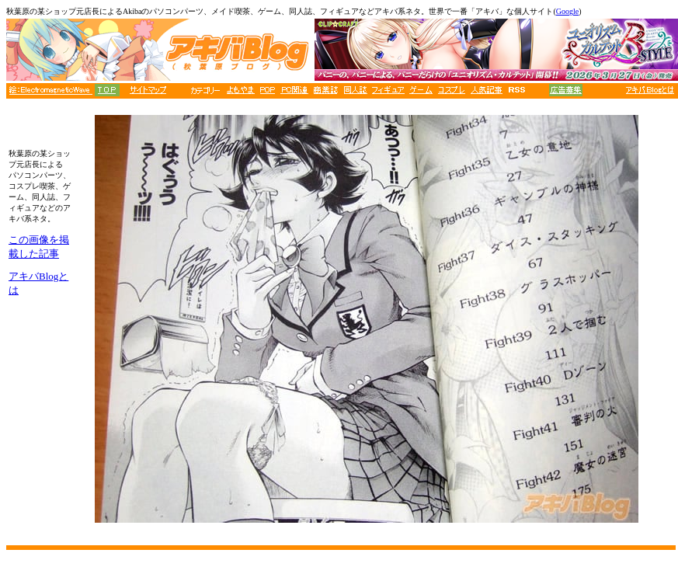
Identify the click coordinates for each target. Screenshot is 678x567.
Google (567, 11)
